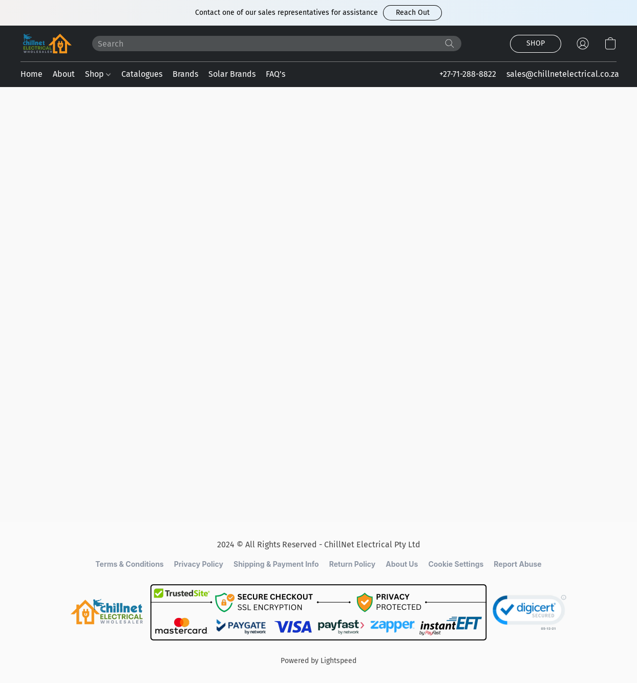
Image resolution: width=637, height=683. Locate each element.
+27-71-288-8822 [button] (467, 74)
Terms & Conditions (129, 564)
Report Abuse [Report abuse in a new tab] (517, 564)
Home (31, 74)
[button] (412, 12)
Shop (98, 74)
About (64, 74)
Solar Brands (232, 74)
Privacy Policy (198, 564)
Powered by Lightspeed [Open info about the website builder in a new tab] (318, 660)
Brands (185, 74)
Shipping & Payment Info (276, 564)
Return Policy (352, 564)
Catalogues (141, 74)
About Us (402, 564)
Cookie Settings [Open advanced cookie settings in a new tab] (455, 564)
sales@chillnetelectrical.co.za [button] (562, 74)
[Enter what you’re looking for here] (276, 43)
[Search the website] (449, 43)
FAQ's (275, 74)
